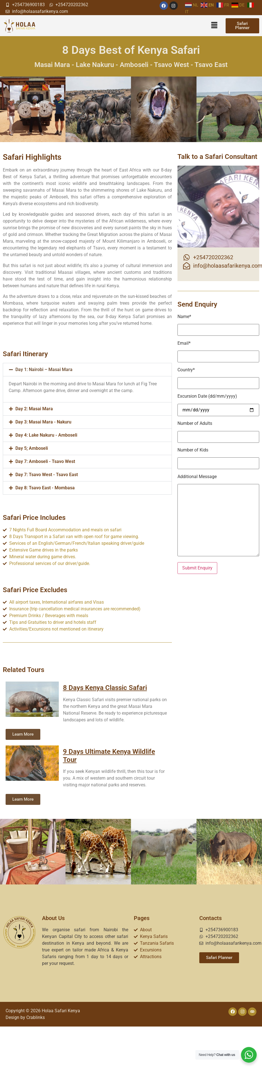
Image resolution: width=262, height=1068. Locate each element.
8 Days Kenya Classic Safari (105, 688)
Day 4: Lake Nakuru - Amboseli (46, 435)
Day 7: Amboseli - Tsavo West (45, 461)
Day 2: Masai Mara (34, 408)
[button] (214, 25)
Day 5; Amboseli (31, 448)
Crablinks (35, 1017)
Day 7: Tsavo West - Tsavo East (46, 474)
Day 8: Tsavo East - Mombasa (45, 487)
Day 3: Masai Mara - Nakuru (43, 422)
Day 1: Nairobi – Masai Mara (43, 369)
